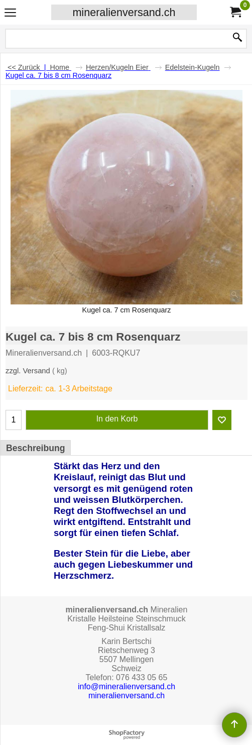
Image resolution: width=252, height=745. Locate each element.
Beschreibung (35, 448)
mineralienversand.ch (123, 12)
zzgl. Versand (28, 371)
